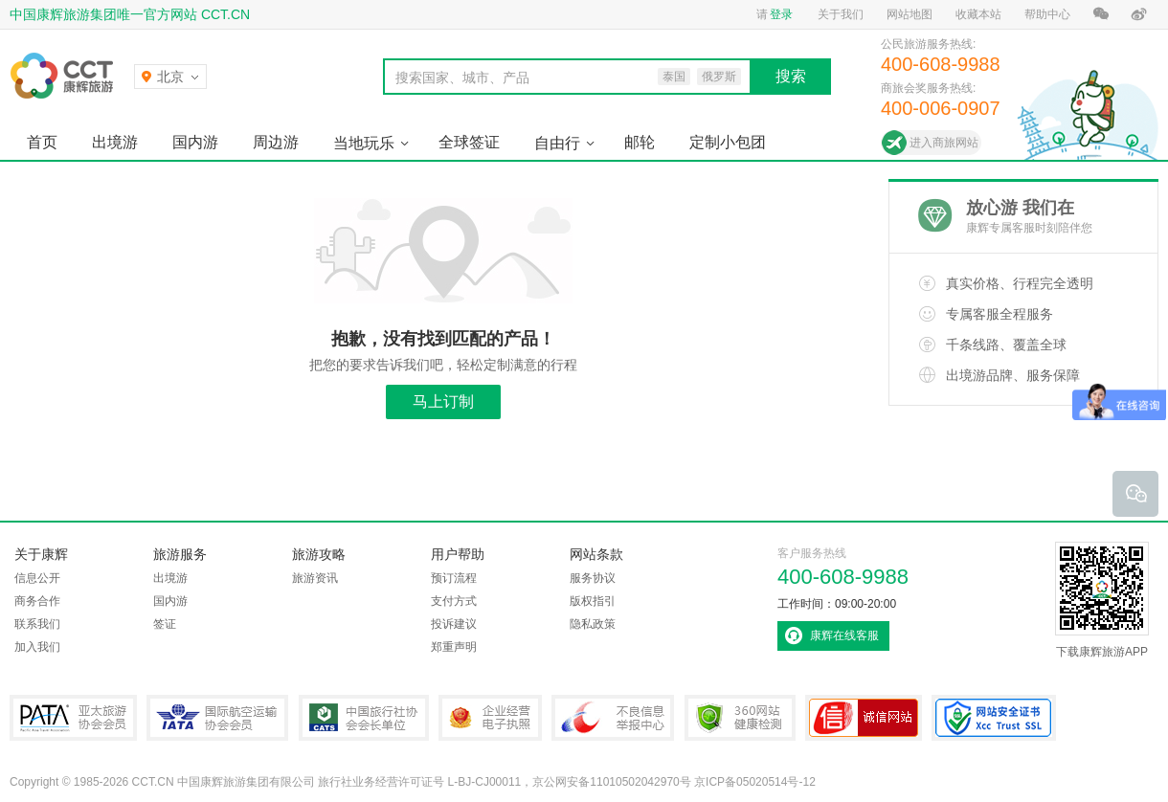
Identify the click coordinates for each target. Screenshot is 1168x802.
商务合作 (37, 601)
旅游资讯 (315, 578)
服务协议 (593, 578)
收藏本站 (978, 14)
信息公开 (37, 578)
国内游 (195, 142)
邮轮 (639, 142)
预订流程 (454, 578)
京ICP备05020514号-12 (755, 782)
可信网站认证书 (863, 718)
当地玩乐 (363, 143)
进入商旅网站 (944, 142)
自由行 (557, 143)
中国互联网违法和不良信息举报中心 (612, 718)
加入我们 (37, 647)
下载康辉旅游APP (1102, 600)
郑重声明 (454, 647)
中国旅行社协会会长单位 (364, 718)
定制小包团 (727, 142)
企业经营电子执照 (490, 718)
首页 (42, 142)
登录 (781, 14)
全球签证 (469, 142)
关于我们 (841, 14)
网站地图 (909, 14)
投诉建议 (454, 624)
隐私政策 (593, 624)
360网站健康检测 (740, 718)
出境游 (115, 142)
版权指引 (593, 601)
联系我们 (37, 624)
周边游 (276, 142)
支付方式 (454, 601)
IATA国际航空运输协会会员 (217, 718)
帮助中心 (1047, 14)
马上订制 (443, 401)
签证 (164, 624)
